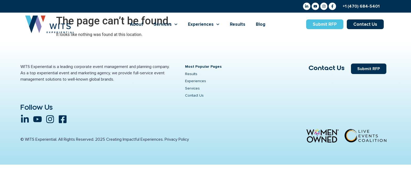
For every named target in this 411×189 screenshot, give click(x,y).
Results (237, 25)
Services (165, 25)
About (136, 25)
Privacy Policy (177, 141)
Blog (260, 25)
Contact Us (326, 69)
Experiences (203, 25)
